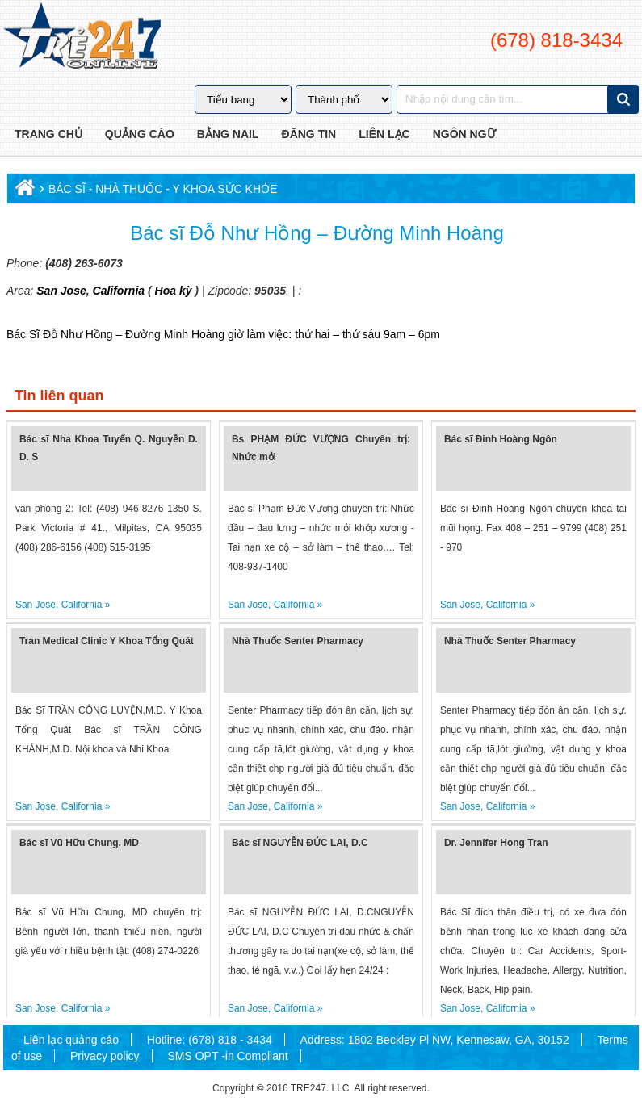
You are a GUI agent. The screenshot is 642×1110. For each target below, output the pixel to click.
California (117, 290)
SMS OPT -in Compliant (227, 1055)
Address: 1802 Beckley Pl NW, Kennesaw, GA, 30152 (434, 1039)
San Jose (61, 290)
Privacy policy (105, 1055)
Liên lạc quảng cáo (71, 1039)
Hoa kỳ (173, 290)
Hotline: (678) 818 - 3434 (209, 1039)
